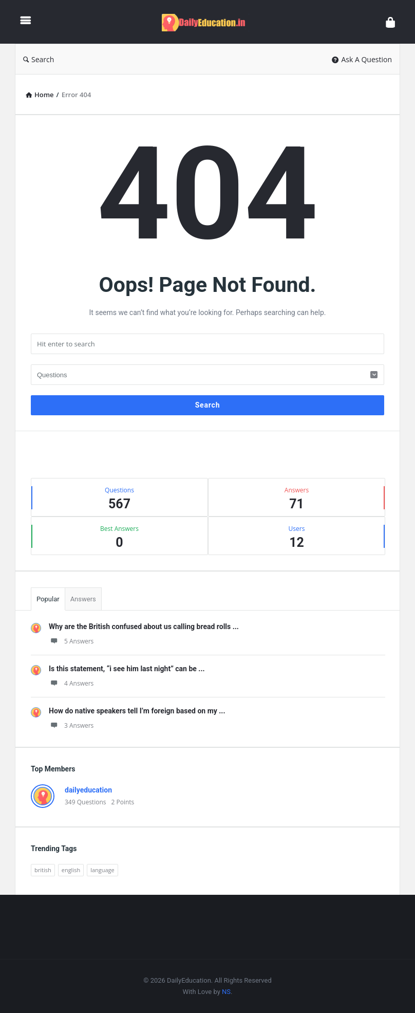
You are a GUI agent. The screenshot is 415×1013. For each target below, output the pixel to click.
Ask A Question (362, 59)
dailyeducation (88, 790)
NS (226, 992)
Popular (48, 599)
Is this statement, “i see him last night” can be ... (127, 669)
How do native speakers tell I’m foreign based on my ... (137, 711)
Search (38, 59)
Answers (83, 599)
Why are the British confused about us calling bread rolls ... (144, 626)
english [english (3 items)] (71, 870)
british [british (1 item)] (42, 870)
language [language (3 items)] (102, 870)
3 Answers (71, 725)
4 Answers (71, 683)
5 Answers (71, 641)
